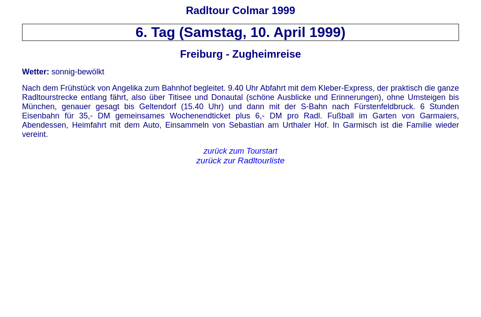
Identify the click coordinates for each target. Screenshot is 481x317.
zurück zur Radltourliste (240, 160)
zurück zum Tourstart (240, 151)
